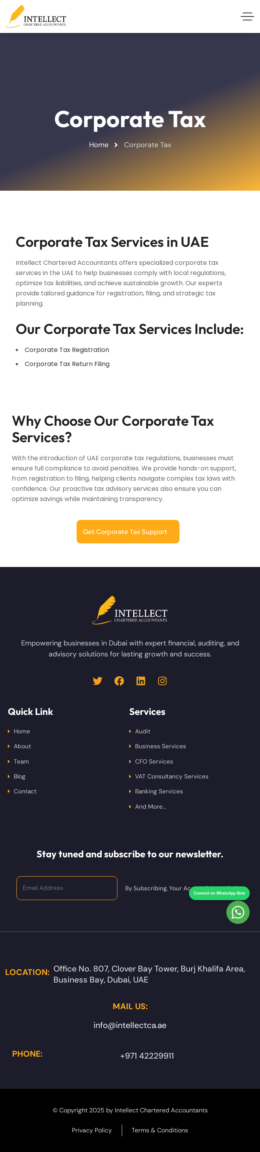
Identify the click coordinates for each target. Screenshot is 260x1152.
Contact (25, 791)
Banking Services (159, 791)
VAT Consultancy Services (172, 776)
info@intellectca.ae (130, 1025)
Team (21, 762)
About (22, 746)
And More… (150, 807)
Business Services (160, 746)
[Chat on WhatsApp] (238, 898)
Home (22, 731)
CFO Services (154, 762)
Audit (142, 731)
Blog (20, 776)
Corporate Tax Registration (67, 349)
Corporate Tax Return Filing (67, 363)
